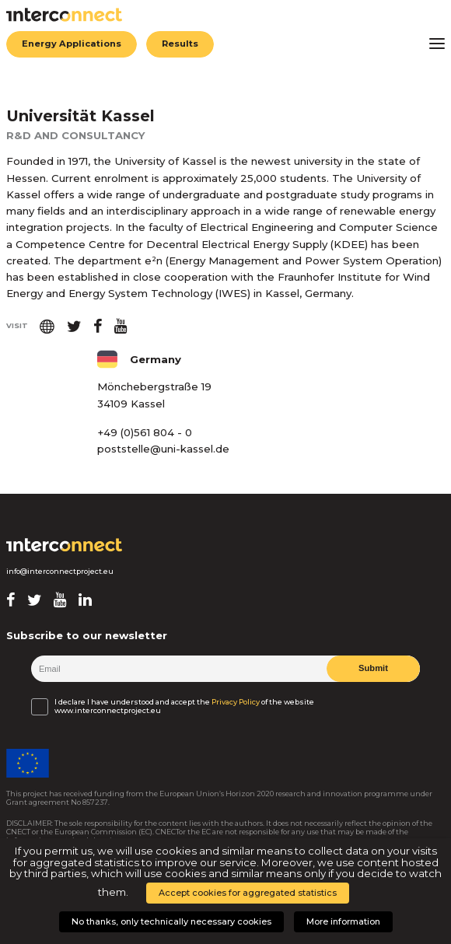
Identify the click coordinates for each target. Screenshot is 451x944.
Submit (373, 668)
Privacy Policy (236, 702)
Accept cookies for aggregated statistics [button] (248, 892)
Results (181, 44)
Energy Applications (72, 44)
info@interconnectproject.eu (60, 571)
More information (343, 921)
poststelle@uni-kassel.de (163, 448)
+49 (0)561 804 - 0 (144, 432)
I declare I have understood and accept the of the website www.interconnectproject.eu (184, 706)
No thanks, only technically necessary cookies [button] (171, 921)
